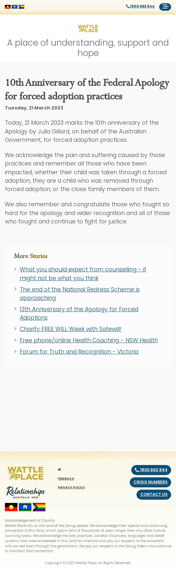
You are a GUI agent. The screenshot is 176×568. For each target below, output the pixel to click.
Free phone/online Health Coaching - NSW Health (89, 340)
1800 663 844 (140, 6)
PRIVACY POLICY (71, 487)
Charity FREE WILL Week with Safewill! (71, 329)
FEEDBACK (66, 478)
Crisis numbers (151, 482)
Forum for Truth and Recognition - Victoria (79, 352)
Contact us (154, 494)
